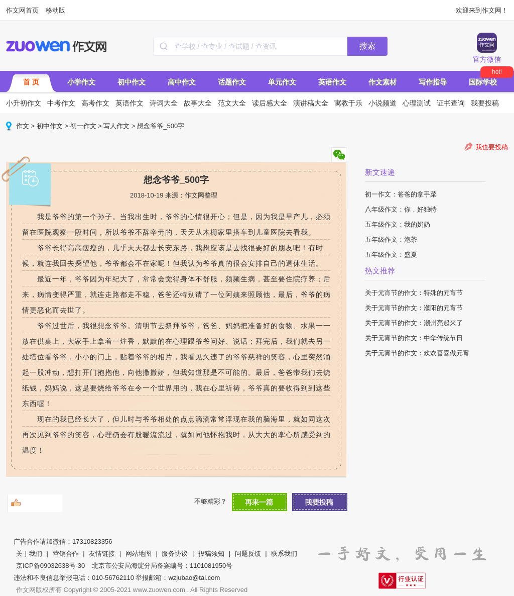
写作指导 (433, 82)
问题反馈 (248, 553)
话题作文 (232, 82)
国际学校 (483, 82)
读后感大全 (269, 103)
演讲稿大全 (310, 103)
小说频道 (382, 103)
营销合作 (66, 553)
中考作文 (61, 103)
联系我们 (284, 553)
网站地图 (138, 553)
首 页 (31, 82)
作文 (22, 126)
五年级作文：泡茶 (391, 239)
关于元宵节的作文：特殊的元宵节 (414, 292)
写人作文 (116, 126)
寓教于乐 (348, 103)
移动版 (55, 10)
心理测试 (417, 103)
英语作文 (332, 82)
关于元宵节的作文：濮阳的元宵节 (414, 308)
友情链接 (102, 553)
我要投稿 (485, 103)
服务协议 (175, 553)
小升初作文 (23, 103)
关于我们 (29, 553)
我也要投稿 (491, 147)
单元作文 (282, 82)
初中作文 (131, 82)
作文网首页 (22, 10)
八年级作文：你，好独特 (401, 209)
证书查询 (451, 103)
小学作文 (81, 82)
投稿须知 (211, 553)
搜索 (367, 46)
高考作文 (95, 103)
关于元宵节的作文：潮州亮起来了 (414, 323)
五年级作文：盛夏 (391, 254)
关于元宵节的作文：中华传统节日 (414, 338)
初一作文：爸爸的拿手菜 (401, 194)
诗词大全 (164, 103)
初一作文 (83, 126)
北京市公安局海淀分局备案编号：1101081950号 (162, 565)
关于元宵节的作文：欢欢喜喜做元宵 (417, 353)
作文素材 (382, 82)
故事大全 (198, 103)
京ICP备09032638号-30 (50, 565)
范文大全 (232, 103)
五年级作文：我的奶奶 (397, 224)
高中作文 (182, 82)
